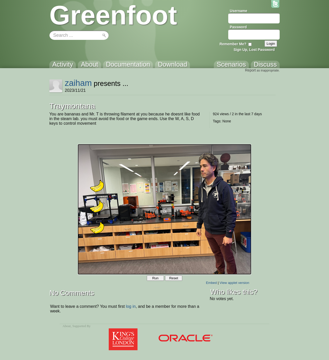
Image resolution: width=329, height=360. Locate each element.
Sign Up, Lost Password (254, 50)
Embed (211, 283)
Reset (173, 278)
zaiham (78, 83)
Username (238, 11)
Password (238, 27)
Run (155, 278)
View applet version (234, 283)
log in (131, 306)
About (66, 326)
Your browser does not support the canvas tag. (164, 209)
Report (250, 70)
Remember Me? (233, 44)
